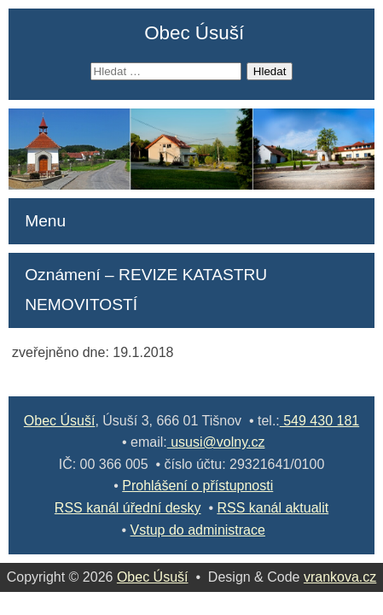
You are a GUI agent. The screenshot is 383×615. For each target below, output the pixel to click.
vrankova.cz (340, 577)
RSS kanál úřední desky (128, 508)
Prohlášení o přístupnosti (197, 485)
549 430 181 (319, 420)
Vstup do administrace (198, 530)
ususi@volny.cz (216, 442)
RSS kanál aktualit (272, 508)
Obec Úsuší (194, 33)
